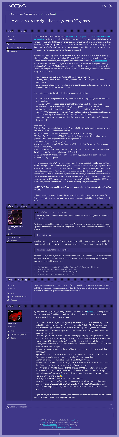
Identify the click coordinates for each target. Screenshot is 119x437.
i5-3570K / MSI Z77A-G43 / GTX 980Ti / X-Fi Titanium (56, 274)
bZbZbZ (41, 212)
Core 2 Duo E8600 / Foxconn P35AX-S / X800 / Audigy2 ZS (58, 272)
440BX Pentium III (100, 61)
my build (90, 311)
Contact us (70, 427)
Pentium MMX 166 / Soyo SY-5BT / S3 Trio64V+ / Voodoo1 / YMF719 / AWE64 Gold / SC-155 (68, 267)
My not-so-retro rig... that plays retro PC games (50, 20)
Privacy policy (60, 427)
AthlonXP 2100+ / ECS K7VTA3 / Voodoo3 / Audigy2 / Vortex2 (58, 269)
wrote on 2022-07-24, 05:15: (56, 212)
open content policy (50, 425)
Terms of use (48, 427)
